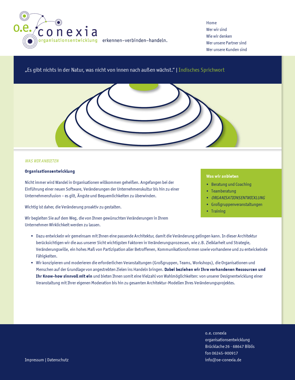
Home (211, 22)
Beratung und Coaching (231, 184)
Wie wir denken (219, 36)
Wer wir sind (216, 29)
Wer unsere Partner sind (226, 42)
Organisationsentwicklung (238, 197)
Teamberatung (223, 191)
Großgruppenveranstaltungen (236, 204)
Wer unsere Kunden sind (226, 49)
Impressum (34, 359)
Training (218, 211)
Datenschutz (58, 359)
